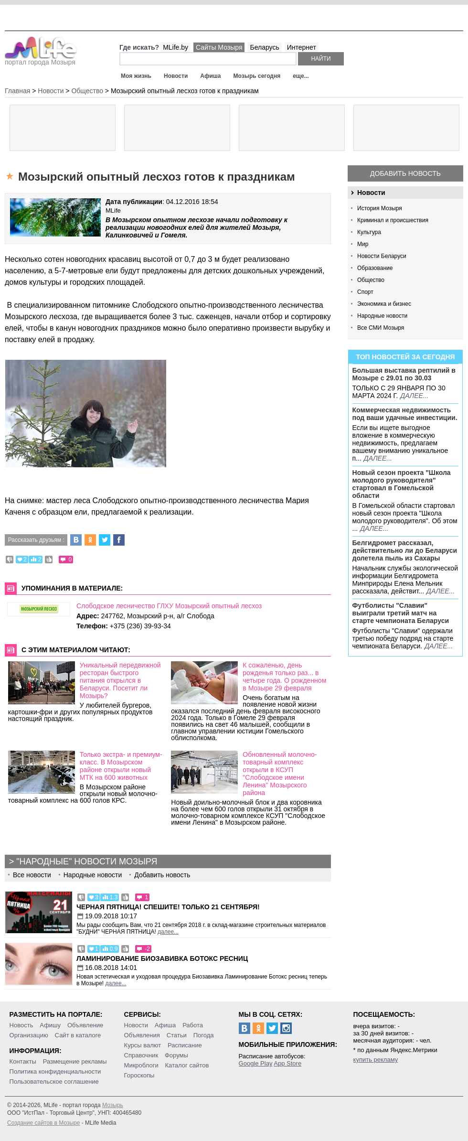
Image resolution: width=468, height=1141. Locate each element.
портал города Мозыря (41, 59)
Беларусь (264, 47)
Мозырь (112, 1105)
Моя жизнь (136, 76)
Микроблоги (141, 1065)
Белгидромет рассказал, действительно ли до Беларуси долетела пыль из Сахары (404, 550)
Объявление (85, 1025)
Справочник (141, 1055)
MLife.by (175, 47)
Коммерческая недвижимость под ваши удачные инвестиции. (404, 413)
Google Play (256, 1063)
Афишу (50, 1025)
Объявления (142, 1035)
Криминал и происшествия (392, 220)
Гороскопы (139, 1075)
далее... (414, 395)
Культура (369, 232)
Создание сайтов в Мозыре (43, 1122)
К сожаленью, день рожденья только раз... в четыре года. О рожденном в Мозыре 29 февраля (284, 676)
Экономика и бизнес (384, 304)
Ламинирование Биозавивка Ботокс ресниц (162, 958)
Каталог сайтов (187, 1065)
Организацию (29, 1035)
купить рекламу (375, 1059)
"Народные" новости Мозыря (86, 861)
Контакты (23, 1061)
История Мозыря (379, 208)
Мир (362, 244)
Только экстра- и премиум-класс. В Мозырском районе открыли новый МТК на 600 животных (121, 766)
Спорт (365, 292)
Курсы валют (142, 1045)
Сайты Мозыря (219, 47)
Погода (203, 1035)
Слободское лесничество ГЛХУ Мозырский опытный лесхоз (169, 606)
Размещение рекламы (75, 1061)
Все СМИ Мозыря (380, 327)
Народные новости (382, 315)
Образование (375, 268)
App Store (287, 1063)
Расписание (185, 1045)
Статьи (177, 1035)
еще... (300, 76)
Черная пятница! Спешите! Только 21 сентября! (168, 907)
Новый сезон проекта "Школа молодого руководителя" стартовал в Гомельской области (401, 484)
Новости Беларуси (381, 256)
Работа (192, 1025)
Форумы (176, 1055)
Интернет (301, 47)
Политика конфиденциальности (55, 1071)
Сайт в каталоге (78, 1035)
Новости (176, 76)
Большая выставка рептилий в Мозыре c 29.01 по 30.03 (404, 374)
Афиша (210, 76)
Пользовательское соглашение (54, 1081)
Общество (370, 280)
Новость (21, 1025)
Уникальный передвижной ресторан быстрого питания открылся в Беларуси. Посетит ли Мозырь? (120, 680)
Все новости (32, 875)
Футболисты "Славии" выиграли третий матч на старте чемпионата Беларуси (400, 613)
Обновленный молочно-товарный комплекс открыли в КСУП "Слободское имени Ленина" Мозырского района (280, 774)
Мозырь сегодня (257, 76)
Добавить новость (405, 173)
